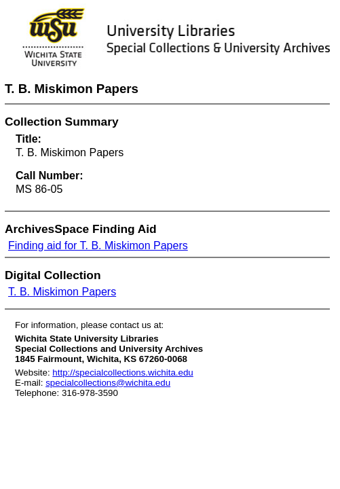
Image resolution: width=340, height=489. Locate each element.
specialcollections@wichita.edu (107, 383)
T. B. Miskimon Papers (62, 291)
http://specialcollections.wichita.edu (122, 372)
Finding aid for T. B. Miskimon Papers (98, 245)
